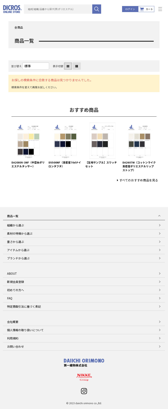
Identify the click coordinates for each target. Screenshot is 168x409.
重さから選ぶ (15, 242)
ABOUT (12, 273)
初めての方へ (15, 290)
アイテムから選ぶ (18, 250)
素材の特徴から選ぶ (19, 233)
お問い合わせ (15, 346)
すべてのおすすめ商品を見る (138, 180)
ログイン (130, 9)
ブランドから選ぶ (18, 258)
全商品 (19, 27)
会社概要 (12, 322)
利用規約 (12, 338)
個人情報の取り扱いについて (25, 330)
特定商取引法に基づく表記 (24, 306)
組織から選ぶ (15, 225)
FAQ (9, 298)
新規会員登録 (15, 282)
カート (146, 9)
